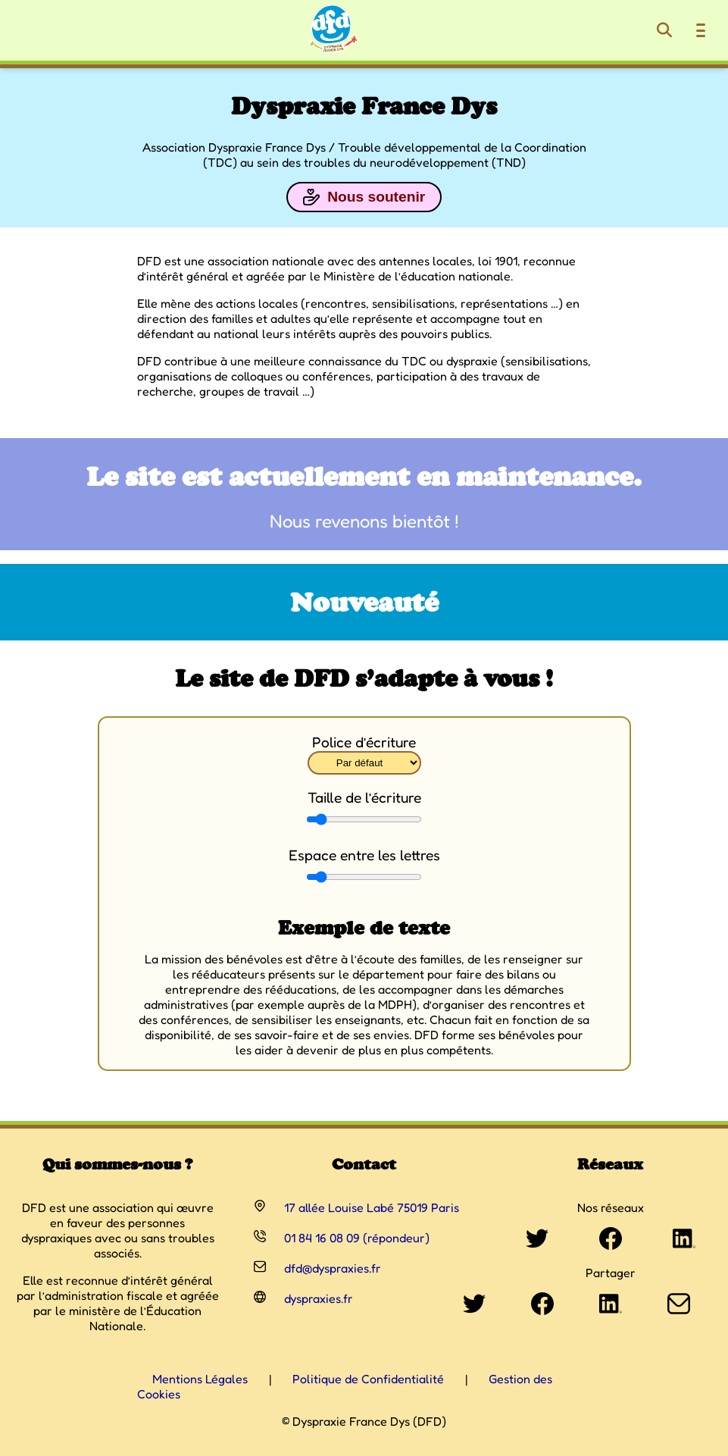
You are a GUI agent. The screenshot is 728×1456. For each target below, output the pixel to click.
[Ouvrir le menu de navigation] (701, 30)
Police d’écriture (364, 742)
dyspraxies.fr (318, 1298)
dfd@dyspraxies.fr (332, 1268)
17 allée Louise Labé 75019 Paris (371, 1207)
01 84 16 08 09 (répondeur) (357, 1237)
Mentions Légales (200, 1378)
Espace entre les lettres (364, 855)
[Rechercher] (664, 30)
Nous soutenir (364, 197)
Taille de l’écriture (364, 797)
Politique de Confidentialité (368, 1378)
